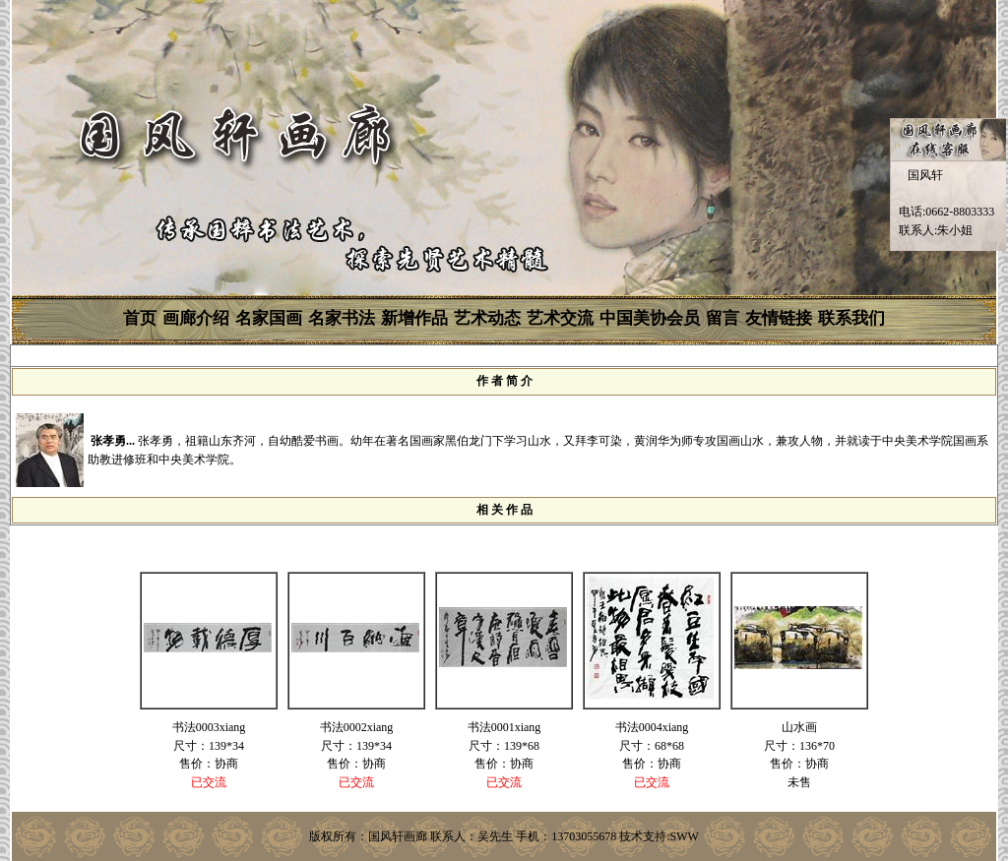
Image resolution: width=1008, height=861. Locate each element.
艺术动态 (487, 318)
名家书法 (341, 318)
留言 (722, 318)
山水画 (799, 727)
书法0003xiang (209, 727)
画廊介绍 (195, 318)
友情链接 (778, 318)
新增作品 (414, 318)
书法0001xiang (504, 727)
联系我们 (851, 318)
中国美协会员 (649, 318)
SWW (684, 836)
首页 (140, 318)
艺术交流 (560, 318)
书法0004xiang (652, 727)
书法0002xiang (357, 727)
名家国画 (268, 318)
